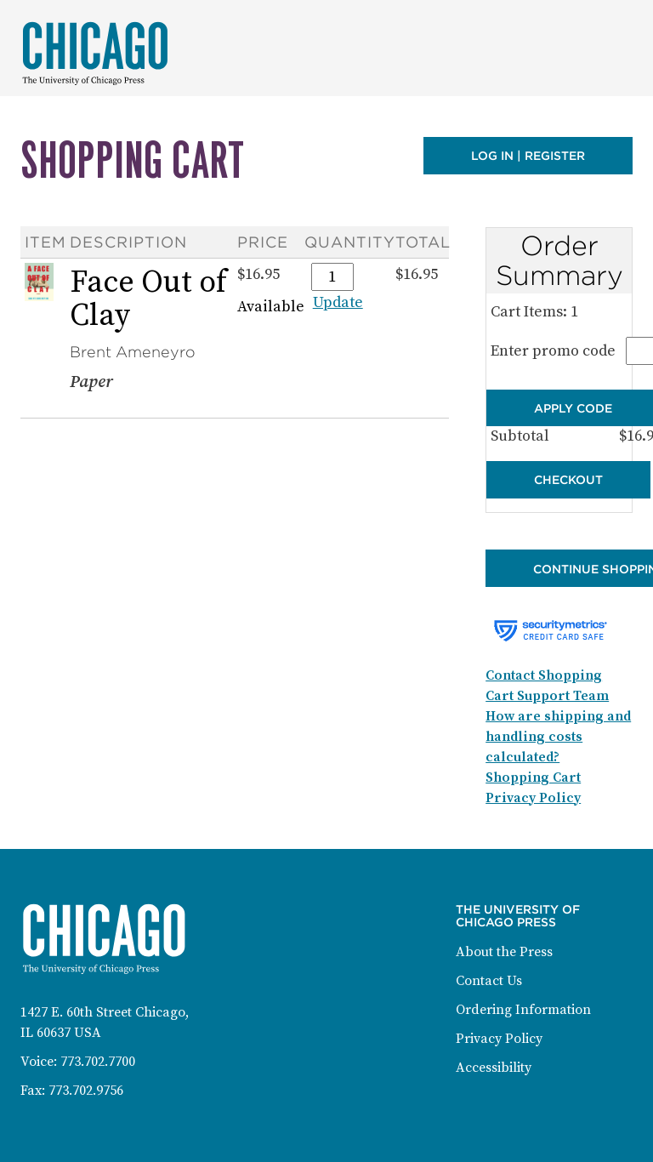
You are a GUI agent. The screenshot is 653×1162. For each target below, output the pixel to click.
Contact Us (489, 980)
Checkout (568, 479)
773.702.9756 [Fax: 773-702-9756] (85, 1090)
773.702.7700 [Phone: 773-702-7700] (97, 1061)
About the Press (504, 951)
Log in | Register (528, 155)
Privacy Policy (499, 1038)
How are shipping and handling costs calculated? (558, 737)
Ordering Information (523, 1009)
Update (338, 302)
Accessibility (493, 1067)
